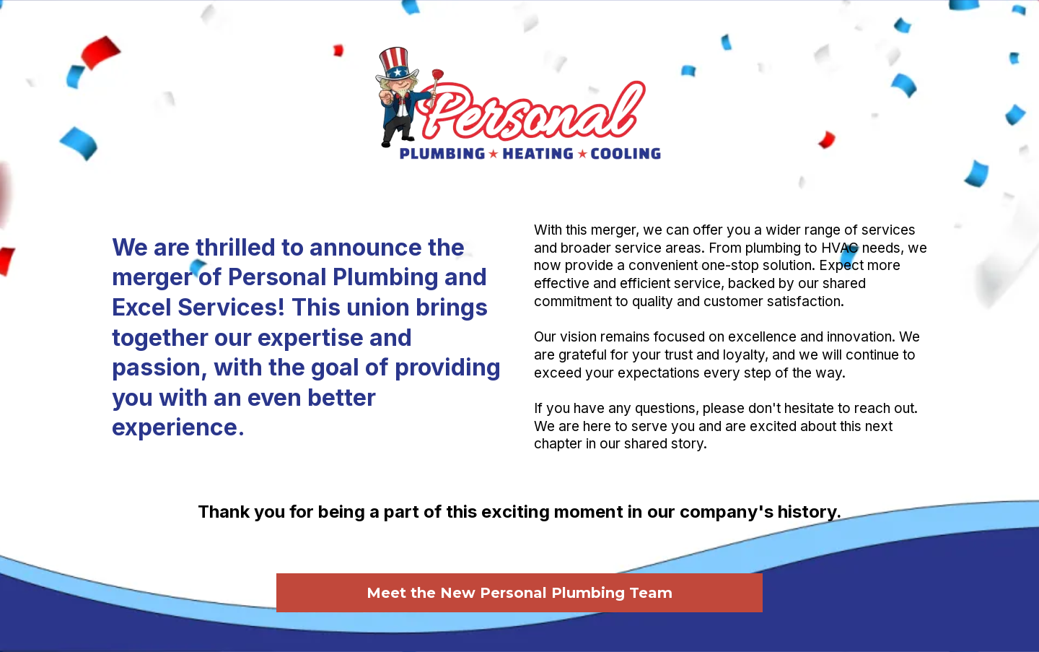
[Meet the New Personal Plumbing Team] (519, 591)
